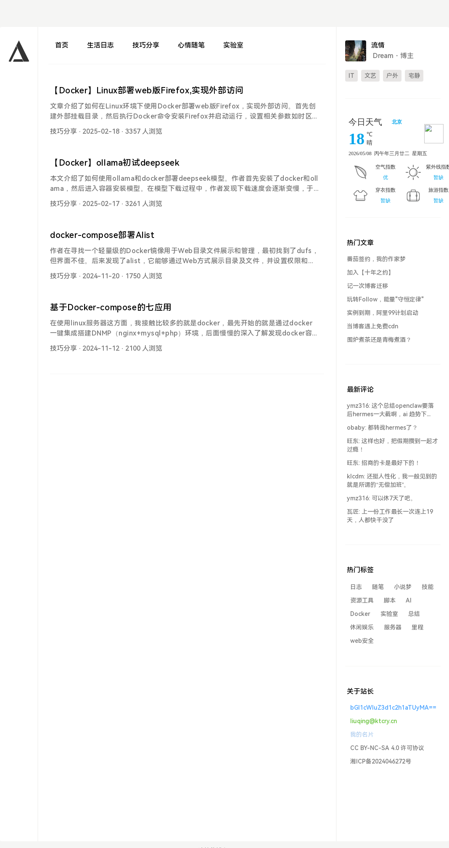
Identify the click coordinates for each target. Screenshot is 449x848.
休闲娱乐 (362, 627)
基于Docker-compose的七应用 (111, 307)
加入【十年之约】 (370, 272)
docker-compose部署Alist (102, 235)
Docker (360, 613)
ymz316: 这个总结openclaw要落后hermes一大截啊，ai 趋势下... (390, 409)
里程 (417, 627)
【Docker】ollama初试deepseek (114, 163)
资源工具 (362, 600)
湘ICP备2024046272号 (380, 761)
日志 (356, 587)
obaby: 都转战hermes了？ (382, 427)
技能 (427, 587)
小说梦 (403, 587)
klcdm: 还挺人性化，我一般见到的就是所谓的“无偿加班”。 (392, 480)
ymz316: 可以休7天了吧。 (381, 498)
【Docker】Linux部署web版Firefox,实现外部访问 (147, 90)
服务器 (392, 627)
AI (409, 600)
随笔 (378, 587)
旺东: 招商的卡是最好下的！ (383, 463)
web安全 (362, 640)
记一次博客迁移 (367, 286)
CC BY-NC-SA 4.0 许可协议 (387, 748)
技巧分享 (145, 45)
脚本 (390, 600)
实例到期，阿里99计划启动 (382, 312)
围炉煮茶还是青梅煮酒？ (379, 339)
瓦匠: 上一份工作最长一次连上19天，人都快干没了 (390, 515)
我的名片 (362, 734)
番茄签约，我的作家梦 (376, 259)
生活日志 (100, 45)
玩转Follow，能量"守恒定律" (385, 299)
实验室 (233, 45)
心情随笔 (191, 45)
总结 (414, 613)
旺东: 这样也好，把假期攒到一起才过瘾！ (392, 445)
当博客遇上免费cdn (372, 326)
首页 (62, 45)
